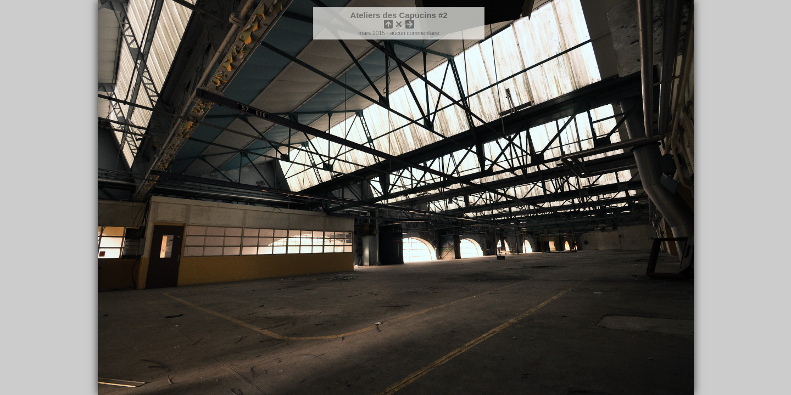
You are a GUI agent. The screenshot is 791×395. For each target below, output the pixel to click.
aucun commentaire (414, 33)
